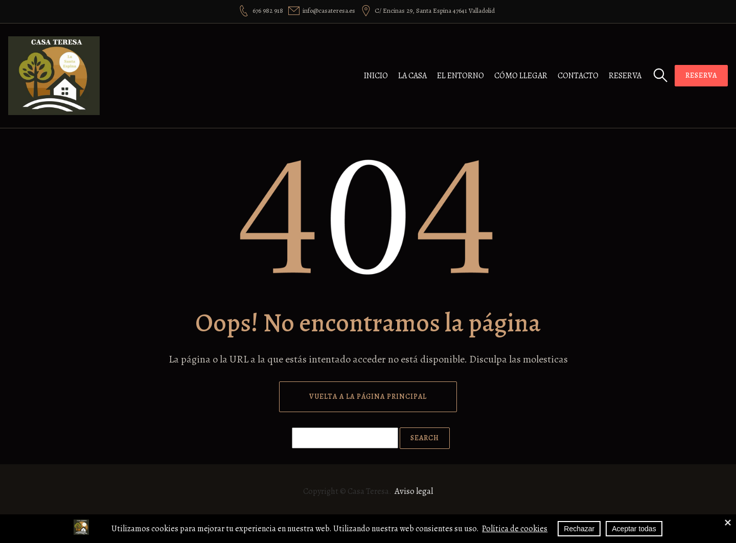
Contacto (578, 75)
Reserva (625, 75)
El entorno (460, 75)
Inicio (376, 75)
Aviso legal (414, 491)
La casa (412, 75)
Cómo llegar (520, 75)
